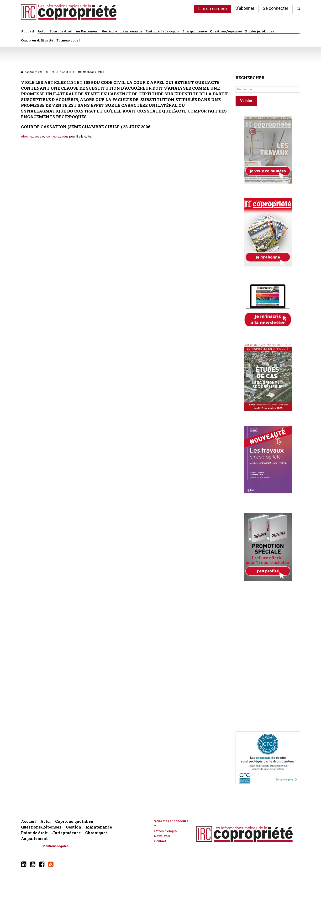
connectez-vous (57, 136)
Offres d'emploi (166, 831)
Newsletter (162, 836)
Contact (160, 841)
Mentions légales (55, 846)
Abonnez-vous (31, 136)
